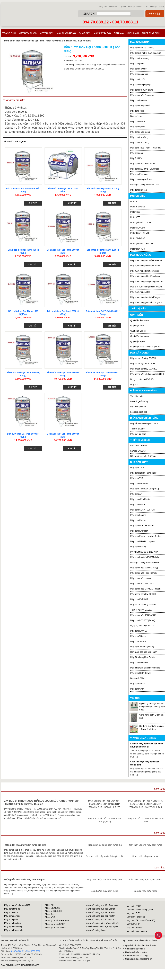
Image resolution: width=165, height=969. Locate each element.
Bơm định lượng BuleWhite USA (145, 562)
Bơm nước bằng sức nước (145, 856)
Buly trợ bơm (136, 116)
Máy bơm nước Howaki (140, 578)
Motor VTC (135, 217)
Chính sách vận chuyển (136, 952)
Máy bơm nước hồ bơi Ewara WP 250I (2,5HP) (104, 820)
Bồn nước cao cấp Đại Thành (30, 41)
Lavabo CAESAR (138, 451)
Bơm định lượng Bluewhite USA (144, 184)
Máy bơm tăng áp (12, 909)
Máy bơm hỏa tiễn (138, 100)
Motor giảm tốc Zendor (55, 928)
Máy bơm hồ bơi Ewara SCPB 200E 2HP (146, 820)
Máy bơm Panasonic (139, 483)
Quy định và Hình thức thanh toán (140, 945)
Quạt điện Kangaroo (139, 336)
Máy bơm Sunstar (138, 641)
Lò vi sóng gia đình (138, 412)
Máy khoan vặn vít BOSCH (142, 363)
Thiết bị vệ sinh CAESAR (141, 610)
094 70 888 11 (17, 951)
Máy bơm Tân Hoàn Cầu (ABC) (144, 489)
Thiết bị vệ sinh (151, 33)
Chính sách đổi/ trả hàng (136, 955)
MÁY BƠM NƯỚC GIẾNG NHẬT (145, 552)
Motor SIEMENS (137, 207)
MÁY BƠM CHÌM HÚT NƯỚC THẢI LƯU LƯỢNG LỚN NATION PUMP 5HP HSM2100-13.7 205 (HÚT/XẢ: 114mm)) (41, 802)
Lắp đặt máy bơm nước (145, 891)
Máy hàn (134, 384)
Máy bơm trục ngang (139, 58)
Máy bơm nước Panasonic (142, 95)
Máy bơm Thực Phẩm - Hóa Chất (145, 148)
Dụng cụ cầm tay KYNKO (141, 379)
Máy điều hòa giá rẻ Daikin (142, 657)
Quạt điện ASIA (137, 325)
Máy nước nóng (66, 33)
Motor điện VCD (137, 249)
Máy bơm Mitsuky (138, 546)
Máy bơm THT (136, 478)
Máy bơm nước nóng (139, 142)
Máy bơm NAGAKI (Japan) (142, 541)
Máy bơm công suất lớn (141, 179)
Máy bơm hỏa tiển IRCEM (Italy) (145, 557)
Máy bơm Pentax (138, 520)
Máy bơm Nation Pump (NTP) (143, 473)
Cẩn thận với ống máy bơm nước (145, 845)
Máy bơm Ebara (137, 504)
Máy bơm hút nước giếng (141, 90)
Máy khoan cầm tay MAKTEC (143, 369)
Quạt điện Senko (138, 331)
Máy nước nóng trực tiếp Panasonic (146, 260)
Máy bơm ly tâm (137, 121)
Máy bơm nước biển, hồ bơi (142, 163)
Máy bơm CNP (137, 689)
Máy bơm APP (136, 494)
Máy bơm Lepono (138, 515)
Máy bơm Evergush (139, 174)
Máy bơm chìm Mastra (140, 499)
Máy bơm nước (28, 33)
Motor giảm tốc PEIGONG (57, 920)
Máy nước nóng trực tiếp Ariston (144, 271)
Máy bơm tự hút (137, 79)
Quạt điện (84, 33)
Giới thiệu (113, 6)
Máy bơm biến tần (138, 190)
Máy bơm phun (137, 63)
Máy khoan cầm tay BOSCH (143, 358)
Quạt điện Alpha (137, 341)
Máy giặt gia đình (138, 434)
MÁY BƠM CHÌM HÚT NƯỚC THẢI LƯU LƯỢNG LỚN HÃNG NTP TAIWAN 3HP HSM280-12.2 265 (145, 804)
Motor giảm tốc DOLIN (140, 222)
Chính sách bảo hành (135, 949)
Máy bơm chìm (11, 912)
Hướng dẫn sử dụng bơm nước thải (104, 845)
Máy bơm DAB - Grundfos (142, 525)
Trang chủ (102, 6)
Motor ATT (135, 201)
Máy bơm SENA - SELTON (142, 510)
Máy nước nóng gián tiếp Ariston (145, 276)
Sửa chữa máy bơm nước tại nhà (145, 879)
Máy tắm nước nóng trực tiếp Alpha (146, 287)
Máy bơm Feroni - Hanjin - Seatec (145, 536)
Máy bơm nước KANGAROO (143, 615)
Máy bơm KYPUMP (139, 599)
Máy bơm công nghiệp (140, 84)
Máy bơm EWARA (138, 631)
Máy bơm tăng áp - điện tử (142, 48)
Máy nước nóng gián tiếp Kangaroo (146, 302)
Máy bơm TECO (137, 467)
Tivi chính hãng (137, 396)
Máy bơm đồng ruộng (140, 132)
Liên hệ (161, 6)
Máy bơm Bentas (134, 927)
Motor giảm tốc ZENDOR (141, 243)
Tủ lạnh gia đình (137, 429)
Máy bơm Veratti (137, 683)
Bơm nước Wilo (137, 678)
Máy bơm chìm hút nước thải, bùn (145, 53)
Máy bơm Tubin (137, 111)
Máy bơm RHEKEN (139, 662)
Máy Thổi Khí (136, 158)
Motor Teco (135, 212)
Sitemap (153, 6)
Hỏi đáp (131, 6)
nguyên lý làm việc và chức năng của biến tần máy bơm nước (152, 706)
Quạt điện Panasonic (139, 320)
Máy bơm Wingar (138, 636)
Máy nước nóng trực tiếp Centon (145, 266)
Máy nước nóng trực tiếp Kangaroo (146, 297)
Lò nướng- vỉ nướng (139, 401)
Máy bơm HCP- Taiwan (140, 673)
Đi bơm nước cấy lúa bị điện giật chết (104, 856)
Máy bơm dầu (136, 153)
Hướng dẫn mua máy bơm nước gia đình (25, 845)
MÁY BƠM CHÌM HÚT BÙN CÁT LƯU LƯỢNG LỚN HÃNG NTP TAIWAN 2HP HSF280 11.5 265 (104, 804)
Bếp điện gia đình (138, 407)
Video (145, 6)
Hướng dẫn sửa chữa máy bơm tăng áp (24, 879)
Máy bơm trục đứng (139, 137)
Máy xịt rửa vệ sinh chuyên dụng (145, 668)
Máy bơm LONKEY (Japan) (142, 620)
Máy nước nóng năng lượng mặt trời (146, 281)
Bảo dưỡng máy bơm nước (104, 891)
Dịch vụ (123, 6)
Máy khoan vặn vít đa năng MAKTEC (147, 374)
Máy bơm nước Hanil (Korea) (143, 573)
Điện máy (119, 33)
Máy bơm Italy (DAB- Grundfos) (144, 169)
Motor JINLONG (137, 238)
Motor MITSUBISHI (54, 911)
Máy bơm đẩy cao (138, 69)
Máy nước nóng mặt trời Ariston (100, 919)
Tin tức (139, 6)
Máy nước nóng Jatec (140, 292)
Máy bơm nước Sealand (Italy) (144, 568)
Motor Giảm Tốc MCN (140, 233)
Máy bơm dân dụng (139, 74)
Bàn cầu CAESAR (138, 445)
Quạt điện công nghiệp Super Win (145, 347)
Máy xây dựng (102, 33)
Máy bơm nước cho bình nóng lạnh (104, 879)
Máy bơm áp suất (138, 127)
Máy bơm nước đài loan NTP (17, 905)
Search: (89, 14)
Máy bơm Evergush (139, 531)
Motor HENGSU (137, 228)
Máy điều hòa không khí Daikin (144, 423)
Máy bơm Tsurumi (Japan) (142, 647)
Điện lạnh (133, 33)
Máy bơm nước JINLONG (141, 583)
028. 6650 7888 (33, 951)
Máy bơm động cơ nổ (140, 105)
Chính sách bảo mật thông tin (138, 959)
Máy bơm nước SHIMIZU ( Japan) (145, 589)
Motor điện (46, 33)
